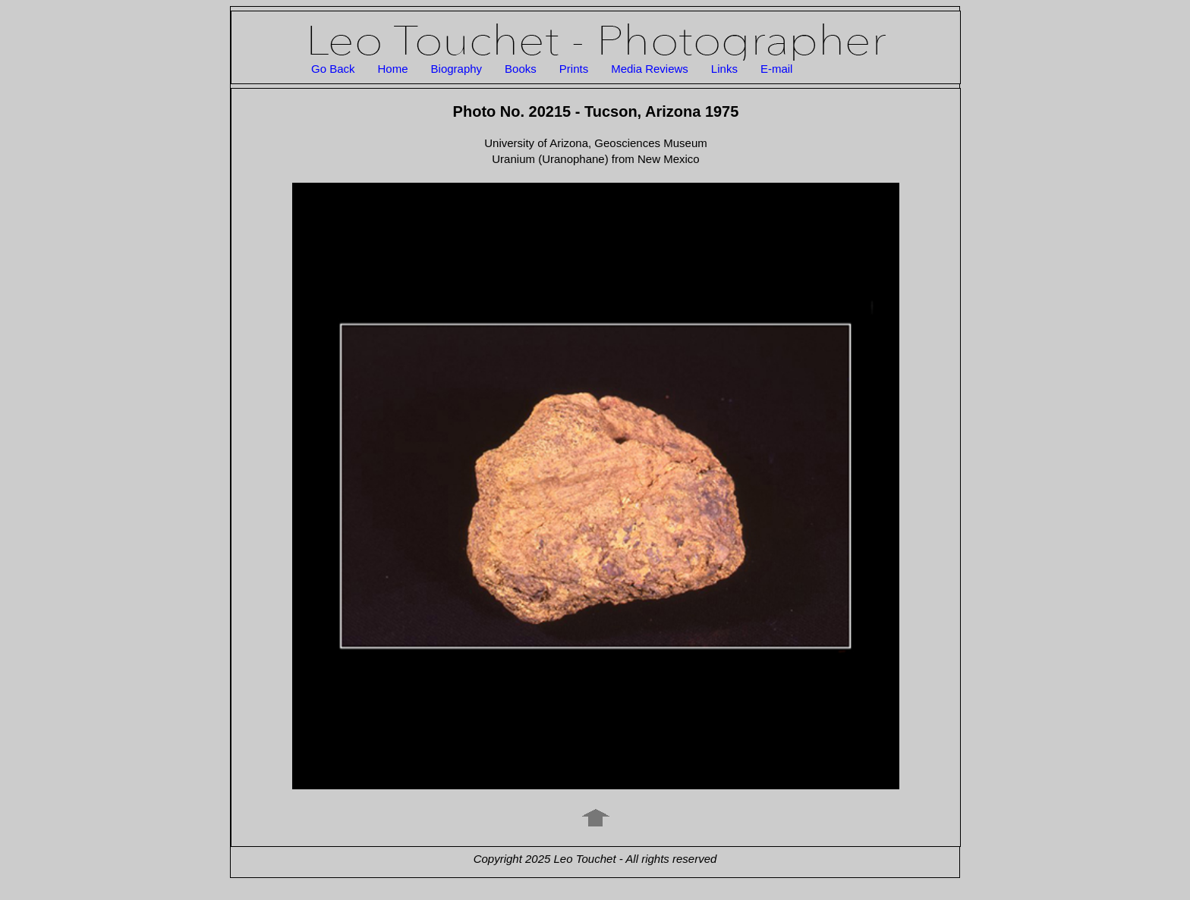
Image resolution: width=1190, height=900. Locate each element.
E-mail (776, 68)
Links (724, 68)
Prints (573, 68)
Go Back (333, 68)
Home (393, 68)
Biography (457, 68)
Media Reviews (649, 68)
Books (521, 68)
